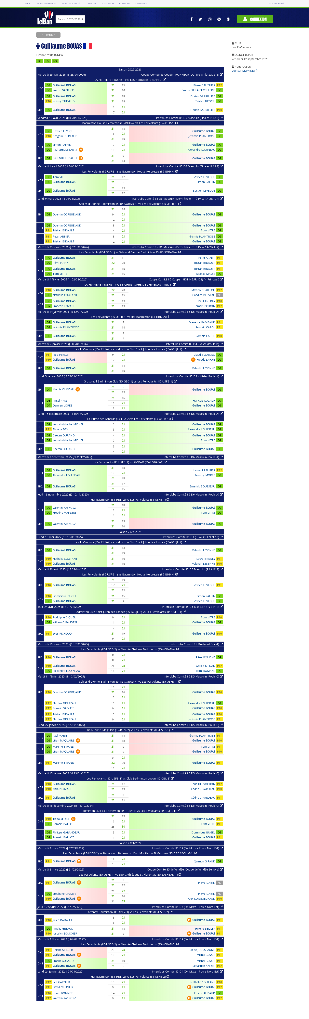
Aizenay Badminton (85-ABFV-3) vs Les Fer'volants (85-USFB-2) (130, 912)
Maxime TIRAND (63, 746)
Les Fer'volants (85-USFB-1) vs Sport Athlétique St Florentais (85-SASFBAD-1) (130, 874)
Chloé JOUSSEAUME (202, 950)
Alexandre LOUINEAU (201, 149)
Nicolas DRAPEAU (64, 703)
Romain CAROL (205, 327)
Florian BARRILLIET (202, 96)
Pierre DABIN (206, 882)
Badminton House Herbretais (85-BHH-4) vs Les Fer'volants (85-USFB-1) (130, 123)
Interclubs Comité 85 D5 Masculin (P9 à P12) (192, 569)
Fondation (108, 3)
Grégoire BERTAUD (65, 136)
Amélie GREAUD (63, 928)
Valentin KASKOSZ (64, 507)
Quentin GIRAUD (204, 861)
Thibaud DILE (61, 819)
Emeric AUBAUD (63, 961)
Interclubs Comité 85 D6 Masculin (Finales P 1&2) (189, 118)
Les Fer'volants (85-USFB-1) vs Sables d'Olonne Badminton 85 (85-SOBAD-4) (130, 252)
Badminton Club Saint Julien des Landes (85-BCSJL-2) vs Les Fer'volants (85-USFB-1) (130, 612)
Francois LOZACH (64, 306)
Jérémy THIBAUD (64, 101)
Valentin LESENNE (203, 368)
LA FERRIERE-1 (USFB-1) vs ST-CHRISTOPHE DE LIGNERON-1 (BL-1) (130, 284)
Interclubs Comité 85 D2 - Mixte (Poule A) (194, 376)
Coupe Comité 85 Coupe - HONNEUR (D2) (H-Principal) (186, 279)
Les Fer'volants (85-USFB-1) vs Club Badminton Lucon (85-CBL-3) (130, 778)
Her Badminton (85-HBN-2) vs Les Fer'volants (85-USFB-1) (130, 499)
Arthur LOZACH (62, 789)
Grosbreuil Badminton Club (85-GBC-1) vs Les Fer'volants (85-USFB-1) (130, 381)
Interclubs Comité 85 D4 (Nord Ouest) (197, 644)
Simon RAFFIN (62, 145)
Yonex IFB (90, 3)
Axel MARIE (60, 735)
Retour (50, 35)
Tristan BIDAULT (63, 230)
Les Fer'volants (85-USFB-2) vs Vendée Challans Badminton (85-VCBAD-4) (130, 649)
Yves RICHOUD (62, 633)
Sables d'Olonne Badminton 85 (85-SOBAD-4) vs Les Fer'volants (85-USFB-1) (130, 204)
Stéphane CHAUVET (65, 894)
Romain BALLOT (63, 824)
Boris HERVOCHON (203, 784)
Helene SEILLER (205, 928)
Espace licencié (71, 3)
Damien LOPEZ (62, 405)
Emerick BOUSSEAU (202, 486)
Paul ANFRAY (206, 301)
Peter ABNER (61, 236)
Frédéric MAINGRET (65, 512)
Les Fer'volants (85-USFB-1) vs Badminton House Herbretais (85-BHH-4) (130, 171)
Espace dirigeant (47, 3)
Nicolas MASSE (205, 274)
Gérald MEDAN (205, 666)
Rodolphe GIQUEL (64, 617)
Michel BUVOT (206, 955)
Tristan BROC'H (205, 101)
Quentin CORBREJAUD (67, 214)
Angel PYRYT (61, 400)
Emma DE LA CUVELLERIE (198, 90)
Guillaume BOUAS (64, 85)
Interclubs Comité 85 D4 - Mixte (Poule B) (194, 344)
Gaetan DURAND (64, 435)
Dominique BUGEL (64, 596)
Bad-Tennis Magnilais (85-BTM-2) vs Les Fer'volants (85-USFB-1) (130, 730)
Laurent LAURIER (204, 470)
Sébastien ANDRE (204, 966)
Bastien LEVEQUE (64, 131)
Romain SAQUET (63, 708)
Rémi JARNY (60, 262)
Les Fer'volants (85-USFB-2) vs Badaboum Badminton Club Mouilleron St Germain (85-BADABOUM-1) (130, 853)
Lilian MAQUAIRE (63, 740)
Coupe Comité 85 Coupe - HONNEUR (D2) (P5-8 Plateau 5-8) (182, 74)
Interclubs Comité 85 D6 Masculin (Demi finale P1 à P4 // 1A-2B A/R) (177, 198)
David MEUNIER (63, 987)
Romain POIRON (204, 306)
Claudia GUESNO (204, 354)
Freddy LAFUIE (205, 359)
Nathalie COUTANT (65, 295)
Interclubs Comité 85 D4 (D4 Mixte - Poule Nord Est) (187, 848)
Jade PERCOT (61, 354)
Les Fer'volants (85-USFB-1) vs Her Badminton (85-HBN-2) (130, 317)
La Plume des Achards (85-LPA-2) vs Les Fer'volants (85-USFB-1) (130, 419)
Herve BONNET (63, 993)
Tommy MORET (205, 475)
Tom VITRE (60, 177)
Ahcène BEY (60, 429)
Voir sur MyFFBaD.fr (245, 70)
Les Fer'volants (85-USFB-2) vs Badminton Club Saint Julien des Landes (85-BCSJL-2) (130, 349)
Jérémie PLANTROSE (202, 136)
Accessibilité (276, 3)
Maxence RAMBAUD (202, 322)
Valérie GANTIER (63, 90)
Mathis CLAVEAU (63, 389)
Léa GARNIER (61, 982)
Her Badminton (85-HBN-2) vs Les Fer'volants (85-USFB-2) (130, 976)
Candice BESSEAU (203, 295)
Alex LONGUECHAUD (201, 898)
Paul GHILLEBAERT (65, 149)
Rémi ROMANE (205, 657)
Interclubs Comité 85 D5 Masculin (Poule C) (193, 676)
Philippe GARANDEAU (66, 832)
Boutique (124, 3)
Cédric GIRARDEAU (203, 789)
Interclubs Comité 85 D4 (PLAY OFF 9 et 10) (193, 537)
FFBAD (28, 3)
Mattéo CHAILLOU (203, 290)
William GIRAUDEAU (65, 622)
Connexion (255, 19)
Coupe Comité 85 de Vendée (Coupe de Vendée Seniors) (185, 869)
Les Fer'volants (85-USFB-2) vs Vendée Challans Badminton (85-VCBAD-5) (130, 944)
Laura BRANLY (205, 559)
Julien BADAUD (62, 920)
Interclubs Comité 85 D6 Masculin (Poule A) (193, 312)
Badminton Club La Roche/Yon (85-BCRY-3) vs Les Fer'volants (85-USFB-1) (130, 811)
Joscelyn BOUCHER (65, 933)
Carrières (141, 3)
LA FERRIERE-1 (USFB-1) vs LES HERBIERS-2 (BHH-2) (130, 80)
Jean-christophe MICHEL (68, 424)
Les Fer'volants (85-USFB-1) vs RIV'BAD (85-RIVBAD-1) (130, 462)
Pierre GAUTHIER (204, 85)
